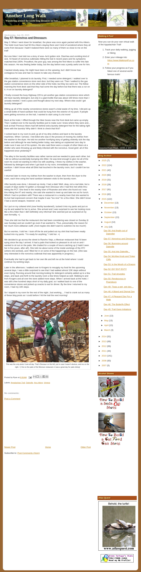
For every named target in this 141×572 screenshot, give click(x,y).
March (107, 330)
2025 (104, 160)
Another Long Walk (25, 15)
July (106, 227)
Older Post (86, 447)
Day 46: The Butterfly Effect (117, 304)
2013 (104, 341)
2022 (104, 165)
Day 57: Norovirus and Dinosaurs (119, 238)
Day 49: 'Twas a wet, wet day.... (118, 287)
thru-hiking (38, 383)
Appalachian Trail (18, 383)
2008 (104, 360)
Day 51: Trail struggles (114, 274)
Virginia (47, 383)
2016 (104, 194)
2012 (104, 346)
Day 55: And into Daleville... (117, 251)
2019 (104, 179)
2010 (104, 355)
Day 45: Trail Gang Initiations (117, 309)
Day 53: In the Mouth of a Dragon (119, 264)
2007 (104, 365)
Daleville (29, 383)
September (109, 217)
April (106, 325)
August (108, 222)
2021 (104, 170)
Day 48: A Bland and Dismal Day (119, 291)
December (109, 203)
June (107, 315)
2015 (104, 199)
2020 (104, 175)
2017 (104, 189)
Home (48, 447)
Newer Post (9, 447)
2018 (104, 184)
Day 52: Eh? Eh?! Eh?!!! (115, 269)
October (108, 212)
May (106, 320)
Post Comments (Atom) (28, 453)
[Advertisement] (29, 422)
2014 (104, 336)
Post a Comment (12, 398)
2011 (104, 351)
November (109, 207)
